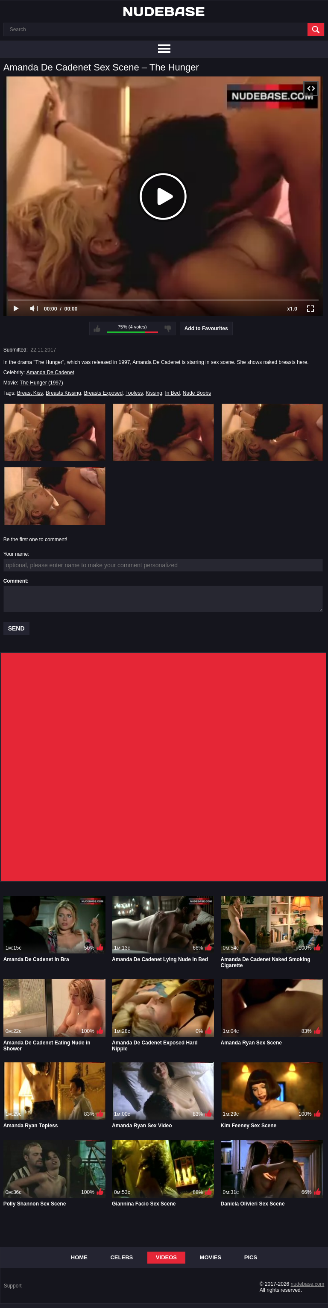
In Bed (172, 393)
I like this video (97, 328)
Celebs (121, 1257)
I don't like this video (168, 328)
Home (79, 1257)
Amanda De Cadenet (50, 372)
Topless (134, 393)
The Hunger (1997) (41, 383)
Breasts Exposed (103, 393)
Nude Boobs (197, 393)
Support (13, 1286)
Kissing (154, 393)
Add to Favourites (206, 328)
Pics (250, 1257)
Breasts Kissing (63, 393)
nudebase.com (308, 1284)
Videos (166, 1257)
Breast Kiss (30, 393)
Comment (15, 581)
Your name (15, 554)
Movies (211, 1257)
